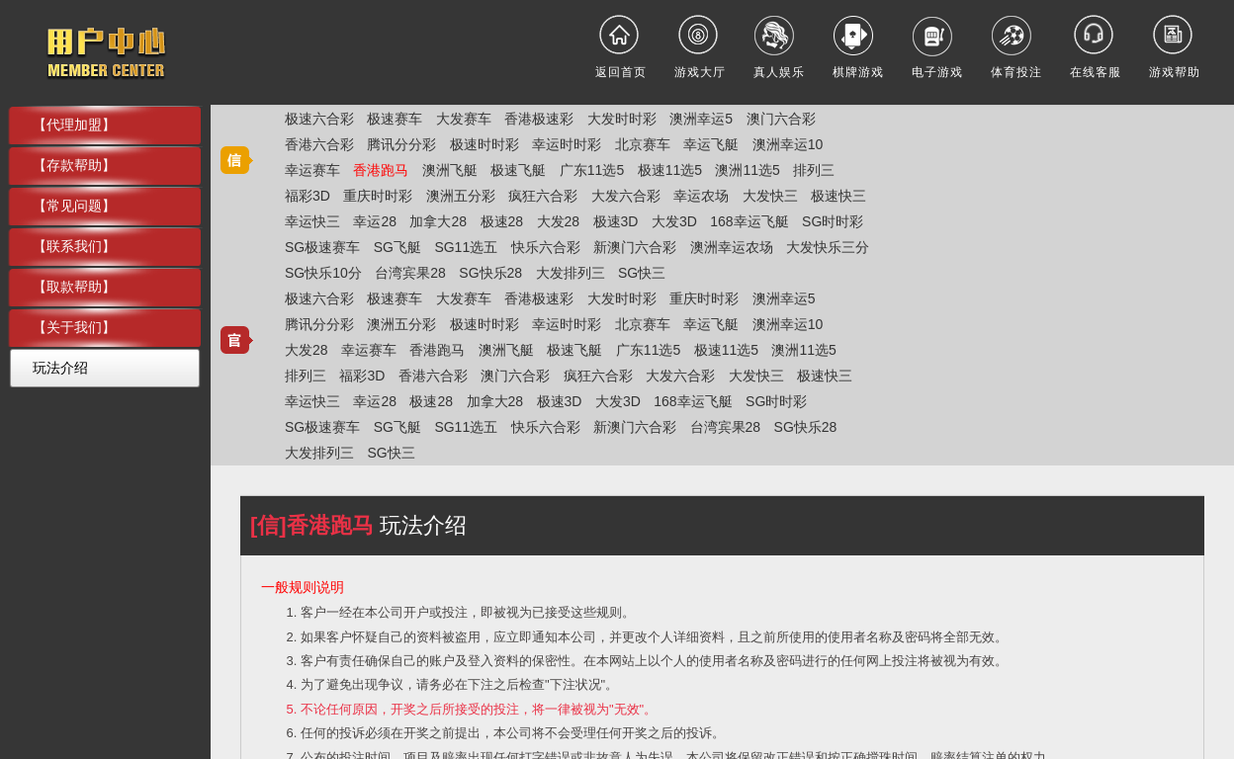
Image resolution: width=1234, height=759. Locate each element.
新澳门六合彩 (634, 247)
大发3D (674, 221)
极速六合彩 (319, 118)
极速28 (502, 221)
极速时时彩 (484, 144)
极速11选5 (670, 170)
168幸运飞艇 (749, 221)
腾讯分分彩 (401, 144)
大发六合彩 (626, 196)
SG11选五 (465, 247)
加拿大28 (438, 221)
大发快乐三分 (827, 247)
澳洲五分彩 (460, 196)
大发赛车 (463, 118)
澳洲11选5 (747, 170)
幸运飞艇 (711, 144)
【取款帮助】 (74, 287)
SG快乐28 (490, 273)
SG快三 (641, 273)
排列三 (814, 170)
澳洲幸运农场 (731, 247)
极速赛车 (394, 118)
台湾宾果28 (410, 273)
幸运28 (375, 221)
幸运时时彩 (566, 144)
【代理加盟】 (74, 124)
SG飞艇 (397, 247)
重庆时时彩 (377, 196)
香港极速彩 (538, 118)
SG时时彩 (832, 221)
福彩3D (307, 196)
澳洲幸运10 (788, 144)
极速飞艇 (518, 170)
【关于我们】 (74, 327)
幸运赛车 (312, 170)
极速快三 (838, 196)
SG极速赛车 (322, 247)
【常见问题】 (74, 205)
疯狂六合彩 (542, 196)
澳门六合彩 (781, 118)
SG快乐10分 (323, 273)
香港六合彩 (319, 144)
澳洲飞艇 (450, 170)
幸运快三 (312, 221)
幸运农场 (701, 196)
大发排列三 (570, 273)
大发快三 (770, 196)
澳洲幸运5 (701, 118)
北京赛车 (642, 144)
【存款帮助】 (74, 165)
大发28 (558, 221)
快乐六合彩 (545, 247)
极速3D (616, 221)
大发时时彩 (622, 118)
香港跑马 (380, 170)
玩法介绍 (60, 368)
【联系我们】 (74, 246)
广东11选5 (592, 170)
